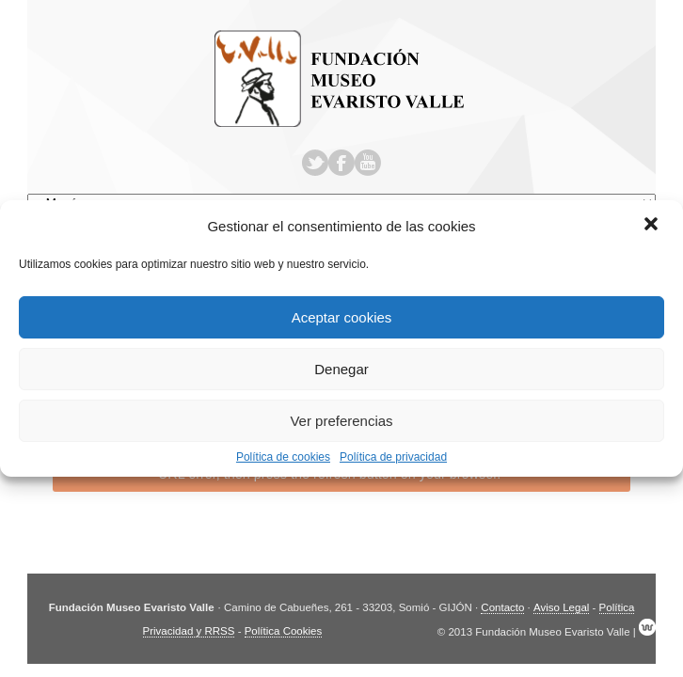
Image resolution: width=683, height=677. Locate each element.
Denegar (341, 369)
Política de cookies (283, 457)
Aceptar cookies (342, 317)
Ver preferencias (341, 421)
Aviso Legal (561, 607)
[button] (653, 225)
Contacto (502, 607)
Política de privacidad (393, 457)
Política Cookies (284, 631)
